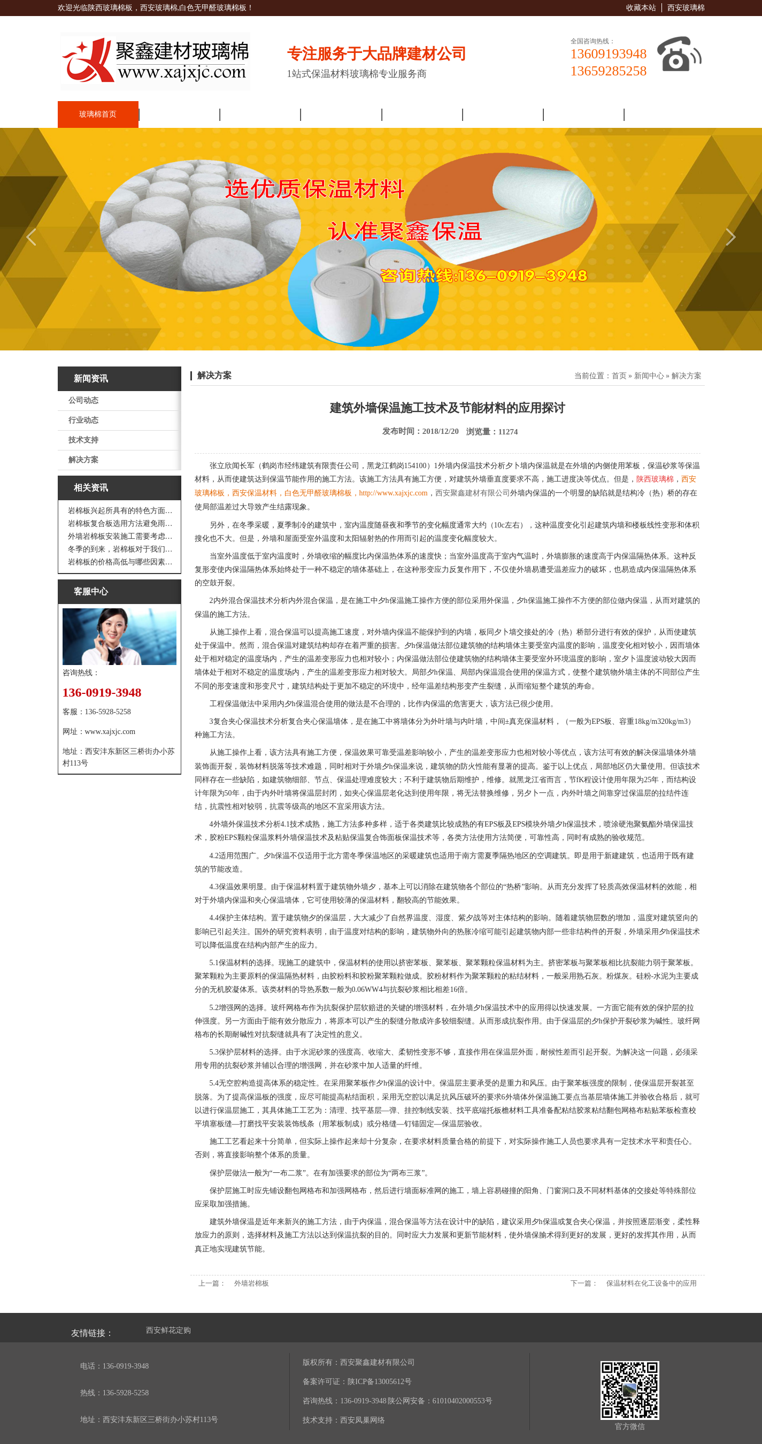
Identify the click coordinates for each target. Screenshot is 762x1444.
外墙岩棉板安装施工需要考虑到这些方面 (122, 536)
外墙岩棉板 (251, 1283)
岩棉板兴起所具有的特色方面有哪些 (122, 511)
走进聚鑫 (179, 114)
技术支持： (321, 1420)
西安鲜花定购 (168, 1330)
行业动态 (83, 420)
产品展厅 (341, 114)
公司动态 (83, 400)
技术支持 (83, 440)
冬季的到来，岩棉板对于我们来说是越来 (122, 549)
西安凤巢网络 (362, 1420)
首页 (619, 376)
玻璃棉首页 (98, 114)
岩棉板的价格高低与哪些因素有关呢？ (122, 562)
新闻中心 (649, 376)
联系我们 (664, 114)
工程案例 (502, 114)
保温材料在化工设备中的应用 (651, 1283)
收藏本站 (641, 8)
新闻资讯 (260, 114)
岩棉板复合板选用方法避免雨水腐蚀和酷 (122, 523)
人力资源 (583, 114)
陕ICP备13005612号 (380, 1382)
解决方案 (421, 114)
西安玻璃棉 (686, 8)
